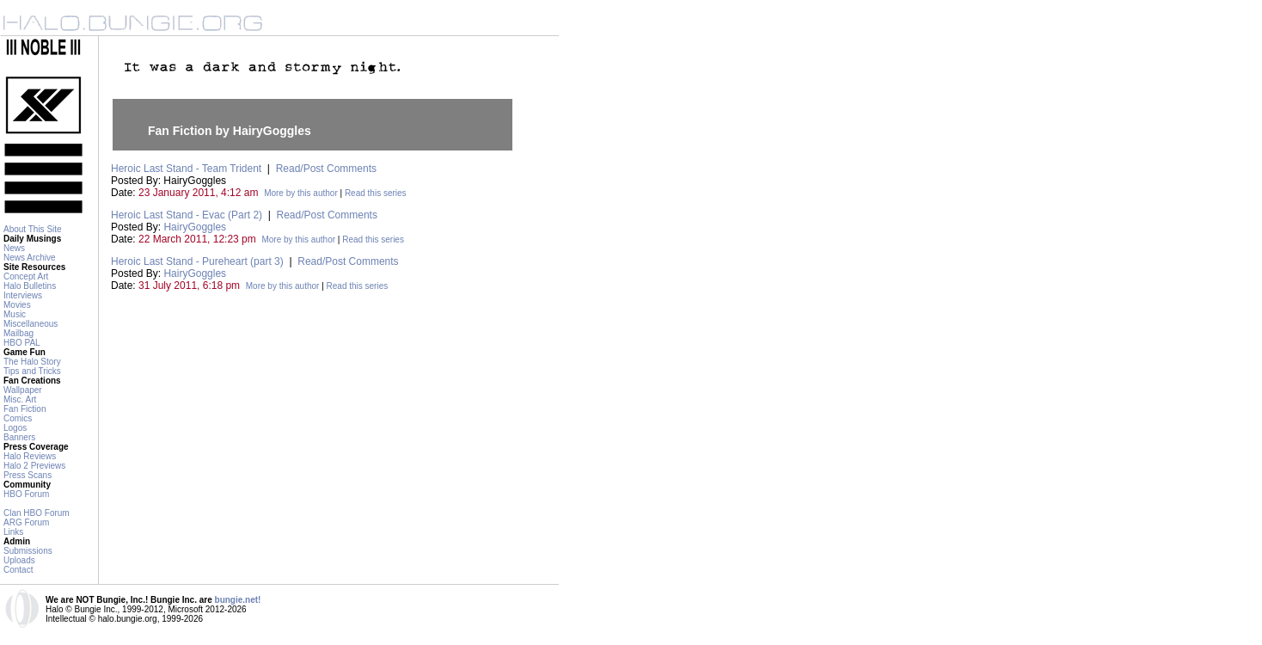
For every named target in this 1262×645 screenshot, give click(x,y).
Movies (17, 305)
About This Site (32, 229)
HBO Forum (26, 494)
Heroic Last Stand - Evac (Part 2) (186, 215)
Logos (15, 428)
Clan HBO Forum (36, 513)
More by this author (301, 193)
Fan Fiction (24, 409)
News (14, 248)
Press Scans (27, 475)
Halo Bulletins (29, 286)
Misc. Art (19, 399)
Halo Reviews (29, 456)
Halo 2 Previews (34, 465)
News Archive (29, 257)
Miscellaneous (30, 324)
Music (14, 314)
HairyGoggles (194, 227)
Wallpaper (22, 390)
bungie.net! (238, 600)
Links (13, 532)
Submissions (27, 551)
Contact (18, 569)
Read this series (376, 193)
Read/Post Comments (326, 169)
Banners (19, 437)
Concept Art (25, 276)
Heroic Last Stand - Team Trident (186, 169)
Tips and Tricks (32, 371)
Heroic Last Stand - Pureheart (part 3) (197, 261)
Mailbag (18, 333)
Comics (17, 418)
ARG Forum (26, 522)
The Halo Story (32, 361)
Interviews (22, 295)
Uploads (19, 560)
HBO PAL (21, 342)
